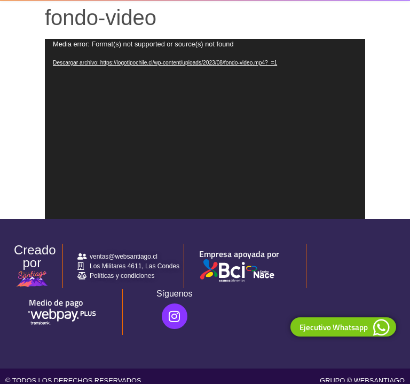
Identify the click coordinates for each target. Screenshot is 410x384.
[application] (205, 129)
